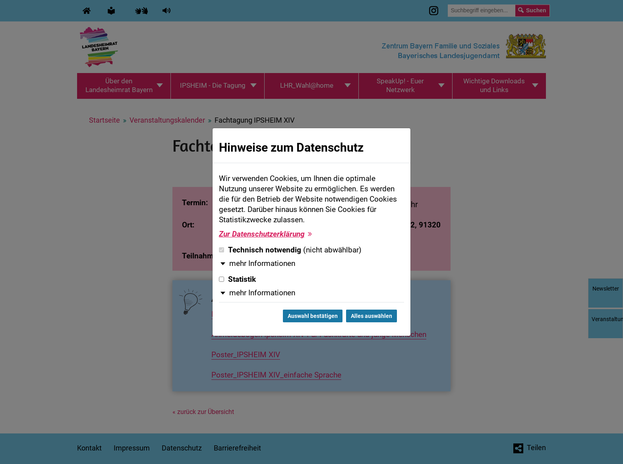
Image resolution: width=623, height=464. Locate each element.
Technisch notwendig (290, 250)
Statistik (237, 279)
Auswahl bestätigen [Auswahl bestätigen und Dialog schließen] (313, 316)
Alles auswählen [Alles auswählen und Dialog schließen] (371, 316)
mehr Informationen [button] (262, 263)
